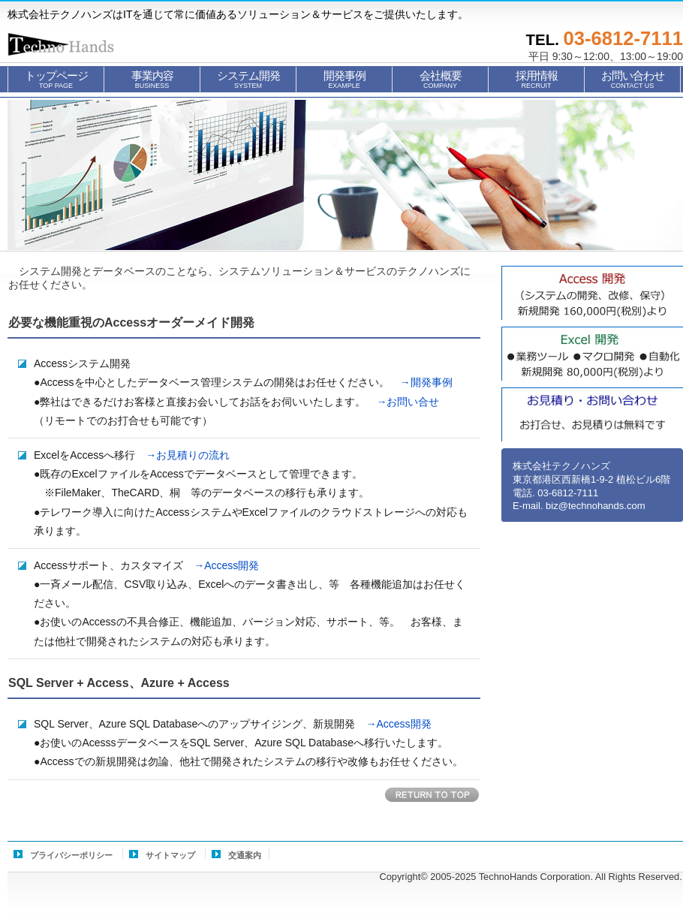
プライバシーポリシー (71, 855)
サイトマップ (170, 855)
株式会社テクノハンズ (83, 44)
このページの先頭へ (432, 795)
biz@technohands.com (595, 505)
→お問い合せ (402, 402)
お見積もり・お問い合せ (592, 414)
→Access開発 (221, 565)
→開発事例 (421, 382)
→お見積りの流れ (182, 455)
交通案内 (244, 855)
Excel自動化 (592, 354)
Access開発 (592, 293)
